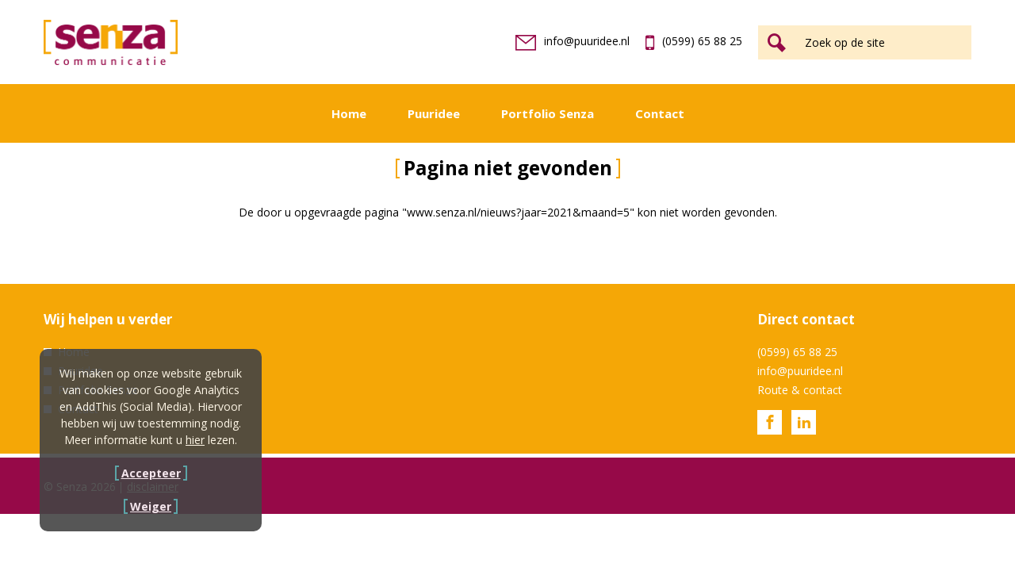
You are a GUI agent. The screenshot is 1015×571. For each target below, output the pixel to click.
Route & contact (799, 389)
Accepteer (151, 473)
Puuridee (434, 113)
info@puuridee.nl (572, 40)
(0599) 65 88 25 (693, 40)
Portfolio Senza (547, 113)
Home (348, 113)
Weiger (150, 506)
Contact (659, 113)
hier (195, 439)
